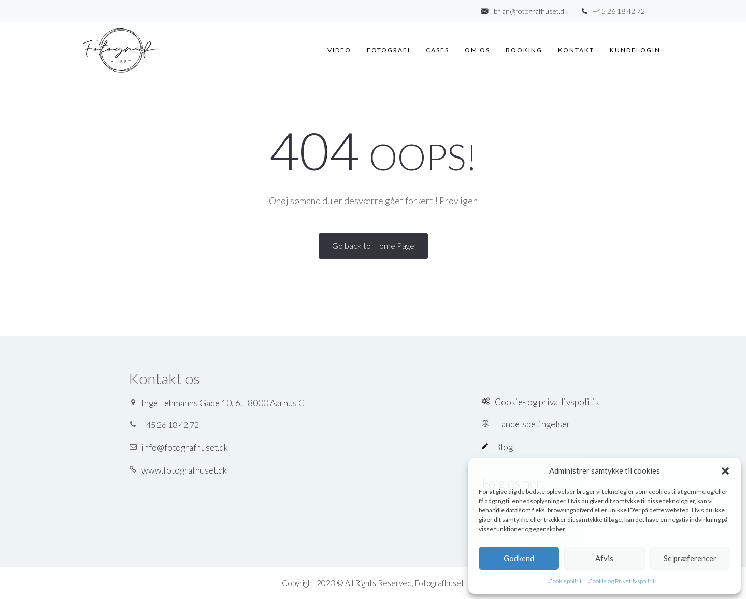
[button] (725, 471)
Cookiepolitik (565, 581)
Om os (477, 50)
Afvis (604, 558)
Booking (524, 50)
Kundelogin (635, 50)
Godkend (519, 558)
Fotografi (388, 50)
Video (339, 50)
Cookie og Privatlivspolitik (622, 581)
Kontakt (576, 50)
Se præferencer (690, 558)
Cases (437, 50)
